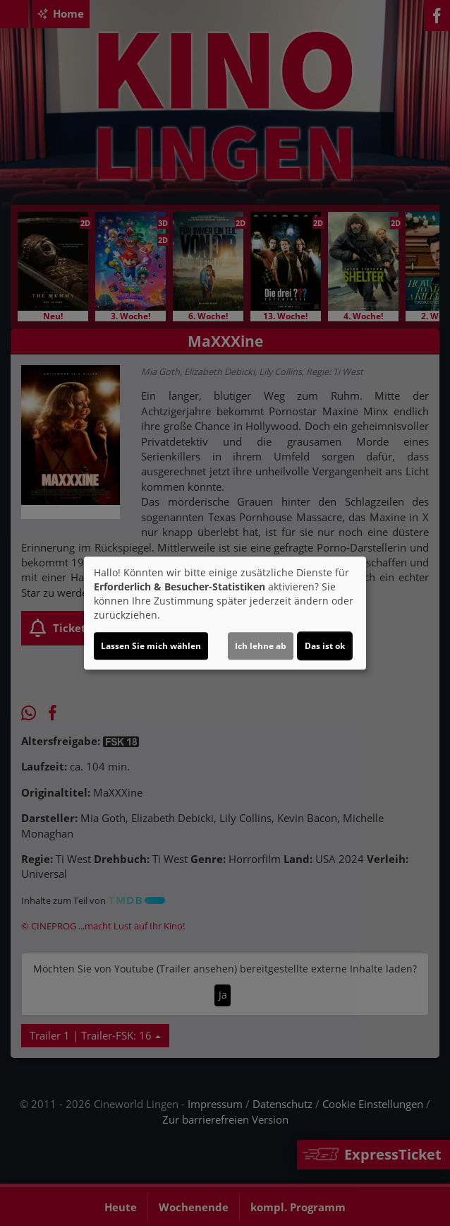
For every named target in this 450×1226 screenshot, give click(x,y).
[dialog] (225, 613)
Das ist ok (325, 646)
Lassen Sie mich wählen (151, 646)
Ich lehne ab (260, 646)
